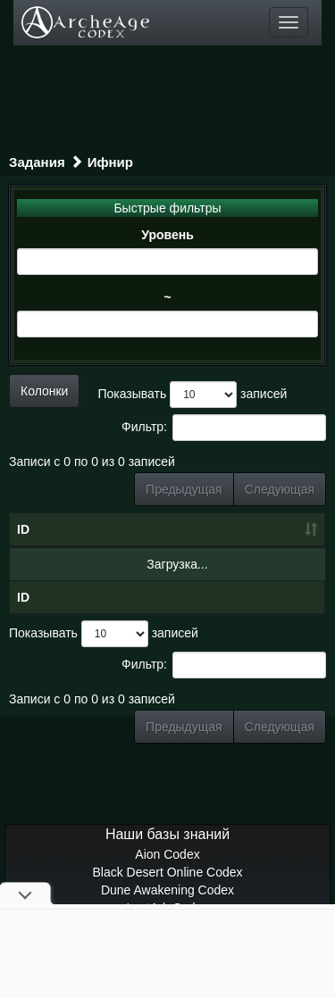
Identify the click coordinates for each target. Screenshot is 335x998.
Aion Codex (167, 854)
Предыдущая (184, 489)
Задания (37, 162)
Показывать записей (192, 394)
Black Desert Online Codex (167, 872)
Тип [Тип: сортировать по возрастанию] (282, 529)
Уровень (167, 235)
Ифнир (110, 162)
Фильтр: (223, 427)
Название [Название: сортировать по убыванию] (88, 529)
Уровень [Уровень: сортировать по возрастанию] (206, 529)
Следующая (279, 489)
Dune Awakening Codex (167, 890)
